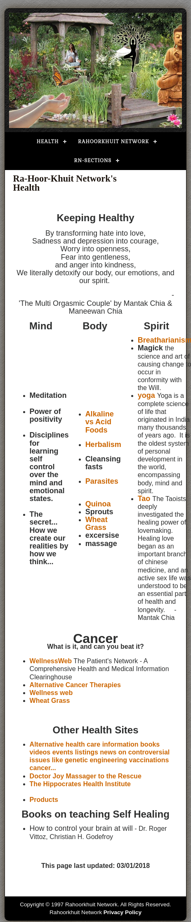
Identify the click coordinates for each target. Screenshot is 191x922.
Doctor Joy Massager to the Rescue (85, 776)
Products (44, 799)
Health (48, 141)
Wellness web (51, 692)
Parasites (101, 481)
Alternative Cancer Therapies (75, 684)
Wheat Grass (50, 700)
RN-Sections (92, 160)
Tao (144, 498)
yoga (146, 395)
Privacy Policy (122, 912)
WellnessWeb (51, 660)
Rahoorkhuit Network (113, 141)
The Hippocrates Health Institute (80, 783)
